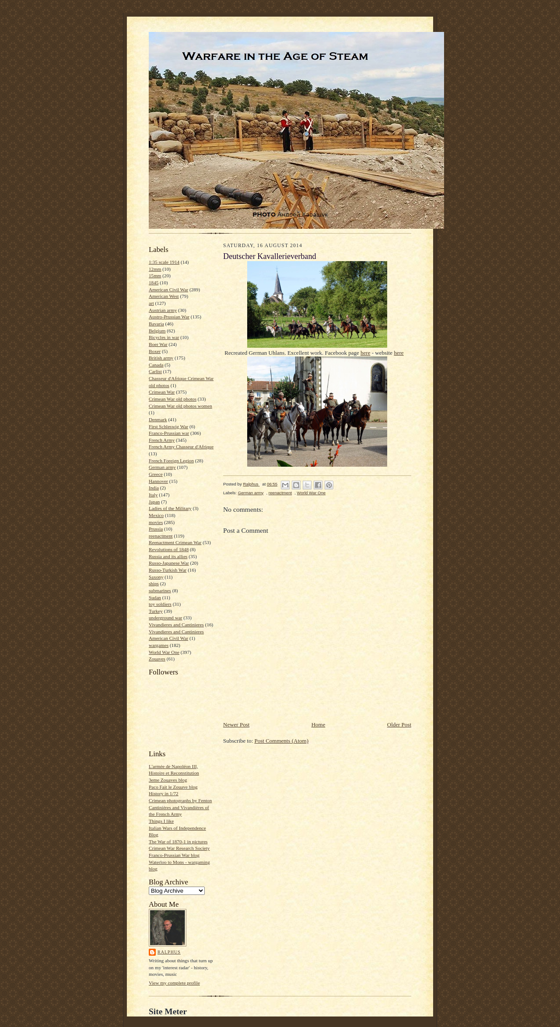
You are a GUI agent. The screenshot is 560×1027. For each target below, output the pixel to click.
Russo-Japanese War (169, 563)
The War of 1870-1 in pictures (178, 841)
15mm (155, 275)
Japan (154, 501)
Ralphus (169, 952)
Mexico (156, 515)
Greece (156, 474)
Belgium (157, 330)
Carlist (155, 371)
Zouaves (157, 658)
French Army (162, 440)
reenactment (161, 535)
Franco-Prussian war (169, 433)
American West (164, 296)
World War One (164, 652)
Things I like (161, 821)
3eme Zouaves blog (168, 779)
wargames (158, 645)
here (365, 352)
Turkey (156, 611)
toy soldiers (160, 604)
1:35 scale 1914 (164, 262)
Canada (156, 364)
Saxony (156, 577)
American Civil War (168, 289)
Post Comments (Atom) (282, 740)
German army (162, 467)
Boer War (158, 344)
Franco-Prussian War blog (174, 855)
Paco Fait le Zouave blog (173, 786)
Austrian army (163, 310)
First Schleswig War (168, 426)
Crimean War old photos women (180, 406)
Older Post (399, 724)
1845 (153, 282)
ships (154, 583)
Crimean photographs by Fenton (180, 800)
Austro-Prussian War (169, 316)
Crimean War (162, 392)
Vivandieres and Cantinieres (176, 624)
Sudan (155, 597)
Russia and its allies (168, 556)
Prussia (156, 528)
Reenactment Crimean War (175, 542)
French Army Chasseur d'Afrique (181, 446)
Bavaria (156, 323)
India (154, 487)
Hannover (158, 481)
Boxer (155, 351)
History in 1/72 (163, 793)
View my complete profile (174, 982)
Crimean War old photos (172, 399)
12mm (155, 269)
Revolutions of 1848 (169, 549)
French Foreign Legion (171, 460)
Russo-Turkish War (167, 570)
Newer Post (236, 724)
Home (319, 724)
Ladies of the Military (170, 508)
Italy (153, 494)
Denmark (158, 419)
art (151, 303)
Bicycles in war (164, 337)
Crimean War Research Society (179, 848)
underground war (165, 617)
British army (161, 357)
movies (156, 522)
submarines (160, 590)
